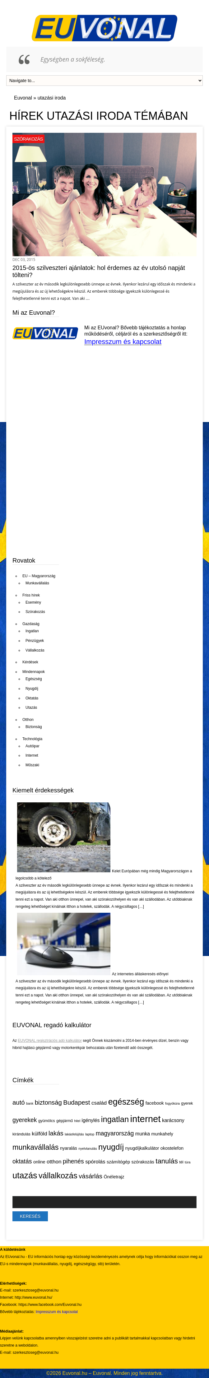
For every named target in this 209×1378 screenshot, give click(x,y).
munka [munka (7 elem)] (142, 1133)
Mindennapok (33, 672)
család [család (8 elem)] (99, 1103)
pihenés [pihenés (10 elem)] (73, 1161)
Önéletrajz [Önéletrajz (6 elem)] (114, 1176)
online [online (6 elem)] (39, 1161)
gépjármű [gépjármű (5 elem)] (64, 1120)
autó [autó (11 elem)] (18, 1102)
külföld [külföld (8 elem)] (39, 1134)
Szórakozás (28, 139)
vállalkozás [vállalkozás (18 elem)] (58, 1175)
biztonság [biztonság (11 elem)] (48, 1102)
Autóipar (32, 746)
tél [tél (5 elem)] (181, 1162)
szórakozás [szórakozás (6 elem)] (142, 1161)
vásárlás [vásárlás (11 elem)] (90, 1176)
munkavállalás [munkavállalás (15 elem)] (35, 1147)
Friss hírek (31, 595)
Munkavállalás (37, 583)
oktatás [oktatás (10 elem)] (22, 1161)
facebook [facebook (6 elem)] (155, 1103)
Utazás (31, 707)
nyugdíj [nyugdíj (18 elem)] (111, 1147)
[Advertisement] (59, 503)
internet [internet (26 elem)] (145, 1119)
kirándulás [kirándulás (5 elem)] (21, 1134)
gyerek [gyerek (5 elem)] (187, 1103)
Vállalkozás (35, 650)
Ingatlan (32, 631)
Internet (32, 755)
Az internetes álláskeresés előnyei (140, 974)
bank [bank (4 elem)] (29, 1103)
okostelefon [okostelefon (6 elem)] (171, 1148)
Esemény (33, 602)
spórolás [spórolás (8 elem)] (95, 1162)
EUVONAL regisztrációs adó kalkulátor (50, 1040)
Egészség (34, 679)
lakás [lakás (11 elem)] (56, 1133)
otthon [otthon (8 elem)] (54, 1162)
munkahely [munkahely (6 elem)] (162, 1133)
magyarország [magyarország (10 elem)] (115, 1133)
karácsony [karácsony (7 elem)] (173, 1120)
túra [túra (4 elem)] (187, 1162)
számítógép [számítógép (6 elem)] (118, 1161)
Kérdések (30, 662)
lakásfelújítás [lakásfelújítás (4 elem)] (74, 1134)
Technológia (32, 739)
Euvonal (23, 97)
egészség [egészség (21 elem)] (126, 1102)
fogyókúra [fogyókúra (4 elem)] (172, 1103)
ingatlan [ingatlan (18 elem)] (115, 1119)
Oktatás (32, 698)
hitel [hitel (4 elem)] (77, 1121)
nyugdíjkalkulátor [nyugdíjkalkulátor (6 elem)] (142, 1148)
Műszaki (32, 765)
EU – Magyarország (38, 576)
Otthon (28, 719)
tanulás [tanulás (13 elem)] (167, 1161)
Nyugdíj (32, 688)
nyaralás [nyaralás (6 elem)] (68, 1148)
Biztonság (34, 727)
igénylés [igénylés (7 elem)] (91, 1120)
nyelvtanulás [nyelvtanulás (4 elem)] (87, 1148)
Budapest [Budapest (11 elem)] (76, 1102)
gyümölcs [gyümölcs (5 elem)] (46, 1120)
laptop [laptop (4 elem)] (89, 1134)
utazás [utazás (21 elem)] (24, 1175)
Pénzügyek (35, 640)
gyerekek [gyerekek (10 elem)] (24, 1119)
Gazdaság (30, 624)
